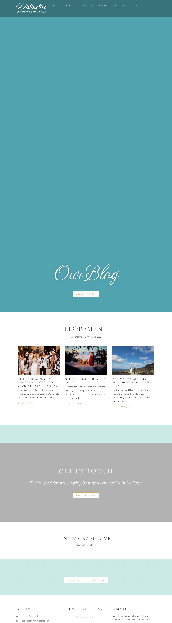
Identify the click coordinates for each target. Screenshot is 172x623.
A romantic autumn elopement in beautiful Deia (132, 382)
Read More (26, 402)
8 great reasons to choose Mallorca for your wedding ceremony (38, 382)
